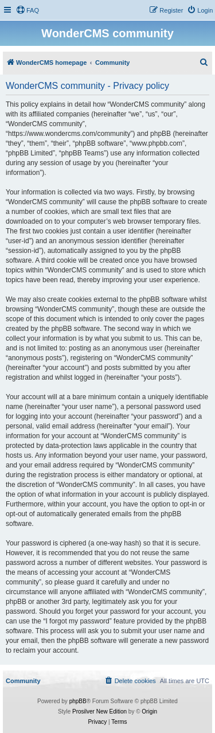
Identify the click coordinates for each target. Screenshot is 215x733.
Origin (149, 711)
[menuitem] (27, 10)
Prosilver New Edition (99, 711)
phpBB (78, 701)
